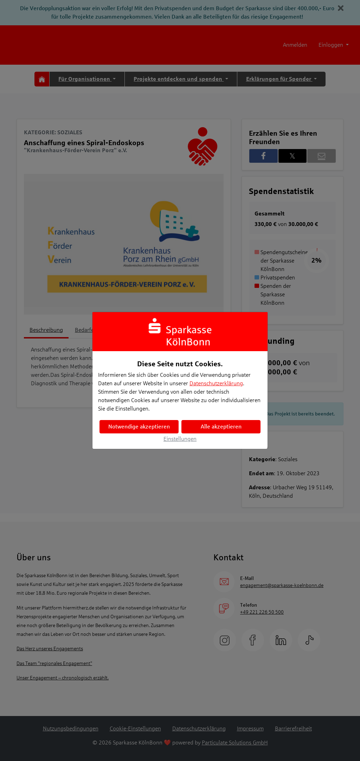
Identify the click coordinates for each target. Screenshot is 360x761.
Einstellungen (180, 439)
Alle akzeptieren (221, 427)
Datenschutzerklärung (216, 383)
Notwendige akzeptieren (139, 427)
